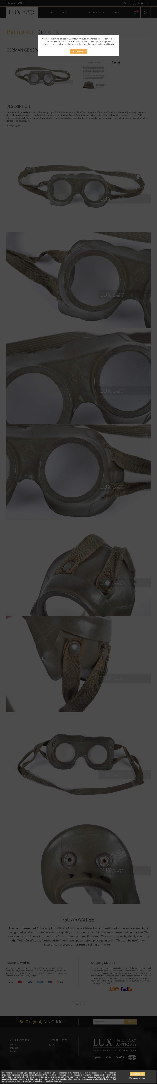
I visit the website (78, 51)
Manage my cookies (137, 1078)
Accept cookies (137, 1074)
